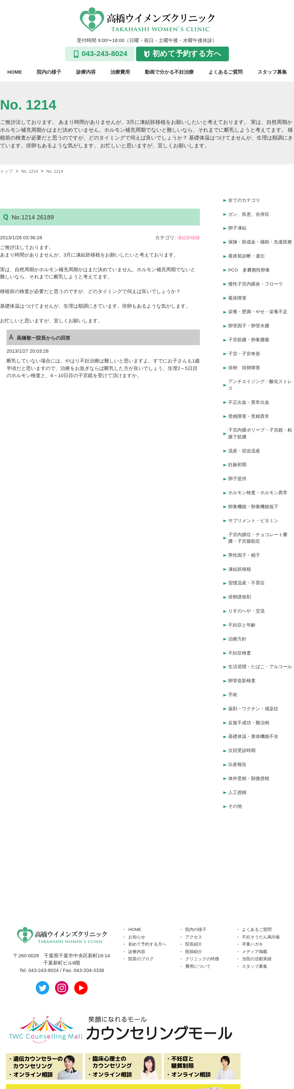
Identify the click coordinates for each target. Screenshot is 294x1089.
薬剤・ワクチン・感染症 (255, 687)
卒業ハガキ (254, 914)
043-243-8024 (104, 54)
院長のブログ (143, 929)
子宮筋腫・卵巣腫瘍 (250, 335)
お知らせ (138, 907)
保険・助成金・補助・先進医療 (260, 241)
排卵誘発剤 (240, 576)
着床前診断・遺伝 (247, 258)
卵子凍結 (238, 225)
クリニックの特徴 (204, 929)
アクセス (195, 907)
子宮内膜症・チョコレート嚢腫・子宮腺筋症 (260, 521)
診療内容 (86, 72)
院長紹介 (195, 914)
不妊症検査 (240, 628)
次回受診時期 (243, 725)
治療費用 (120, 72)
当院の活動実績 (259, 929)
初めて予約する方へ (186, 54)
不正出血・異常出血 (250, 394)
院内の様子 (49, 72)
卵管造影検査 (243, 661)
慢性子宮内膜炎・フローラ (257, 284)
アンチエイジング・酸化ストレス (260, 378)
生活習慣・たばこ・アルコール (260, 644)
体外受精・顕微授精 (250, 751)
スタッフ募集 (272, 72)
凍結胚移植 (187, 237)
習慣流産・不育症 (247, 564)
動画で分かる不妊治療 (169, 72)
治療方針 (238, 615)
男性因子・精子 (245, 538)
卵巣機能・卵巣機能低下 (255, 492)
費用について (200, 936)
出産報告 (238, 738)
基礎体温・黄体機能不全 (255, 712)
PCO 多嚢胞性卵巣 (250, 271)
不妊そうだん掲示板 (264, 907)
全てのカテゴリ (245, 199)
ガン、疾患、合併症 (250, 212)
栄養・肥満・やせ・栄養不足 (260, 310)
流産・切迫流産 (245, 440)
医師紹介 (195, 921)
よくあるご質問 (225, 72)
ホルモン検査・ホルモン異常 (260, 479)
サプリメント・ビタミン (255, 505)
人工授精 (238, 764)
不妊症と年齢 (243, 602)
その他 (235, 777)
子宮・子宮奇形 (245, 348)
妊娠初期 (238, 453)
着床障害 (238, 297)
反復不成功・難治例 (250, 699)
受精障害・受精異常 (250, 407)
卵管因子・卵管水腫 (250, 323)
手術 (233, 674)
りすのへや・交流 (247, 589)
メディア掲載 (256, 921)
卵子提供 (238, 466)
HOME (14, 72)
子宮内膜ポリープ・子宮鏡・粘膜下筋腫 (260, 424)
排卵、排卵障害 (245, 361)
